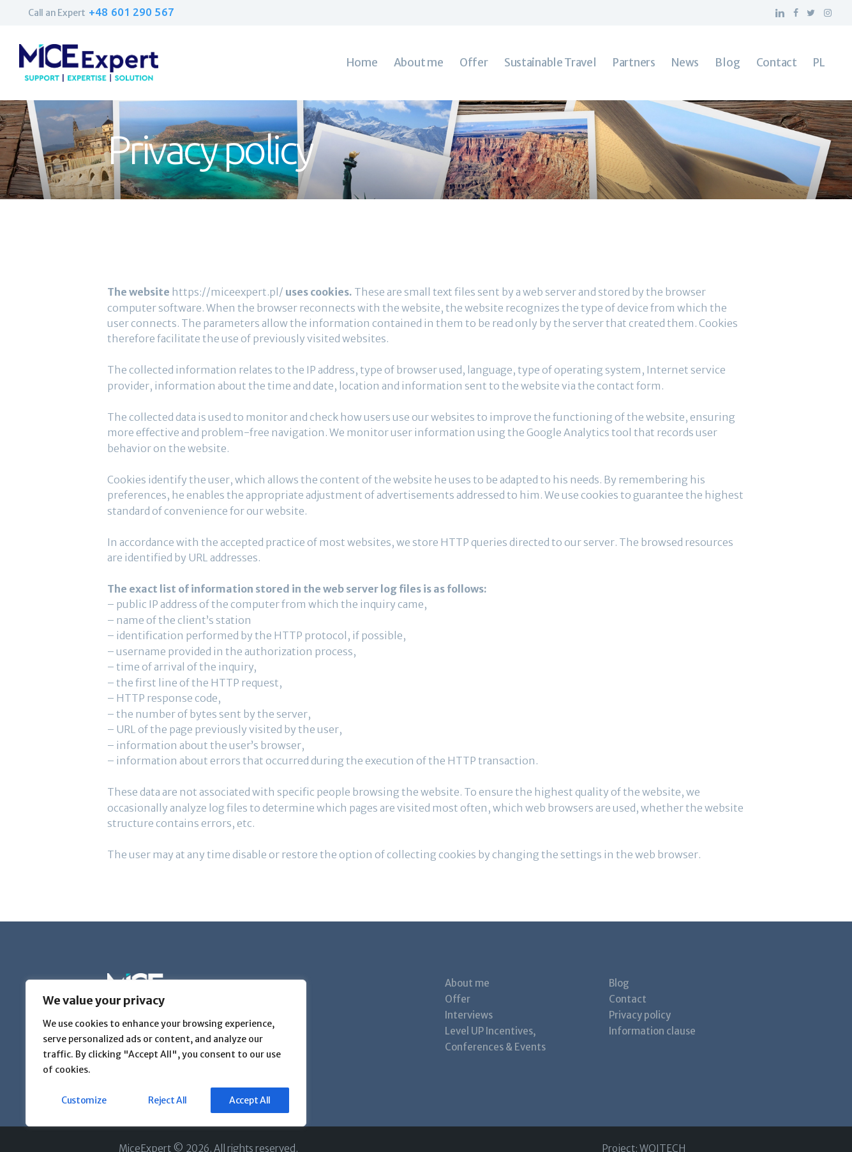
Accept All (250, 1100)
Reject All (167, 1100)
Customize (83, 1100)
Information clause (652, 1031)
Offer (457, 999)
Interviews (469, 1015)
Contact (627, 999)
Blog (619, 983)
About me (467, 983)
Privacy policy (640, 1015)
